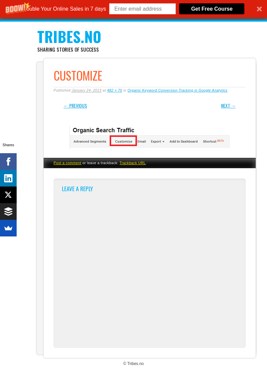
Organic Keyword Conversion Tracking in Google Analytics (177, 90)
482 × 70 (114, 90)
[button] (133, 9)
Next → (228, 105)
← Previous (75, 105)
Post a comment (67, 163)
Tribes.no (69, 36)
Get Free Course (211, 9)
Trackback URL (133, 163)
